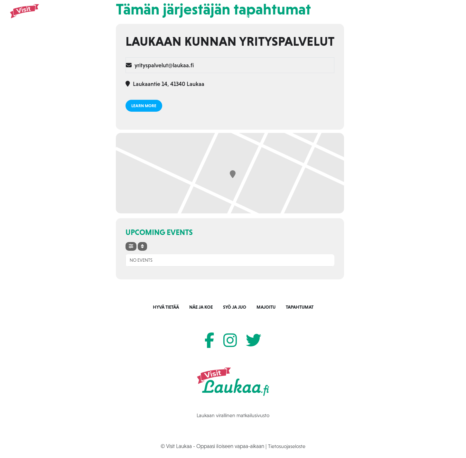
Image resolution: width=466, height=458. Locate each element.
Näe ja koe (268, 16)
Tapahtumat (359, 16)
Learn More (143, 105)
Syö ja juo (299, 16)
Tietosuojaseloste (286, 446)
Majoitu (327, 16)
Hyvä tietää (166, 307)
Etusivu (240, 16)
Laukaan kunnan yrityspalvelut (230, 41)
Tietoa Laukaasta (399, 16)
